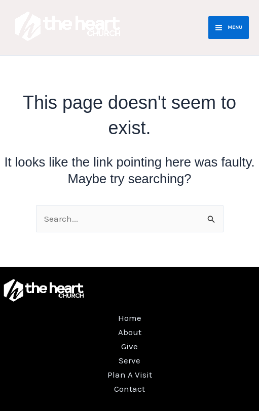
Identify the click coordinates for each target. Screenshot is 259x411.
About (129, 332)
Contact (129, 389)
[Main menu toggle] (228, 27)
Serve (129, 360)
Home (129, 318)
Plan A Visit (129, 374)
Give (129, 346)
